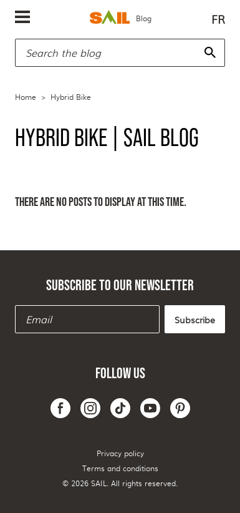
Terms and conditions (120, 468)
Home (25, 96)
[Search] (210, 52)
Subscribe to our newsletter (120, 284)
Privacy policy (120, 453)
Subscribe (195, 319)
